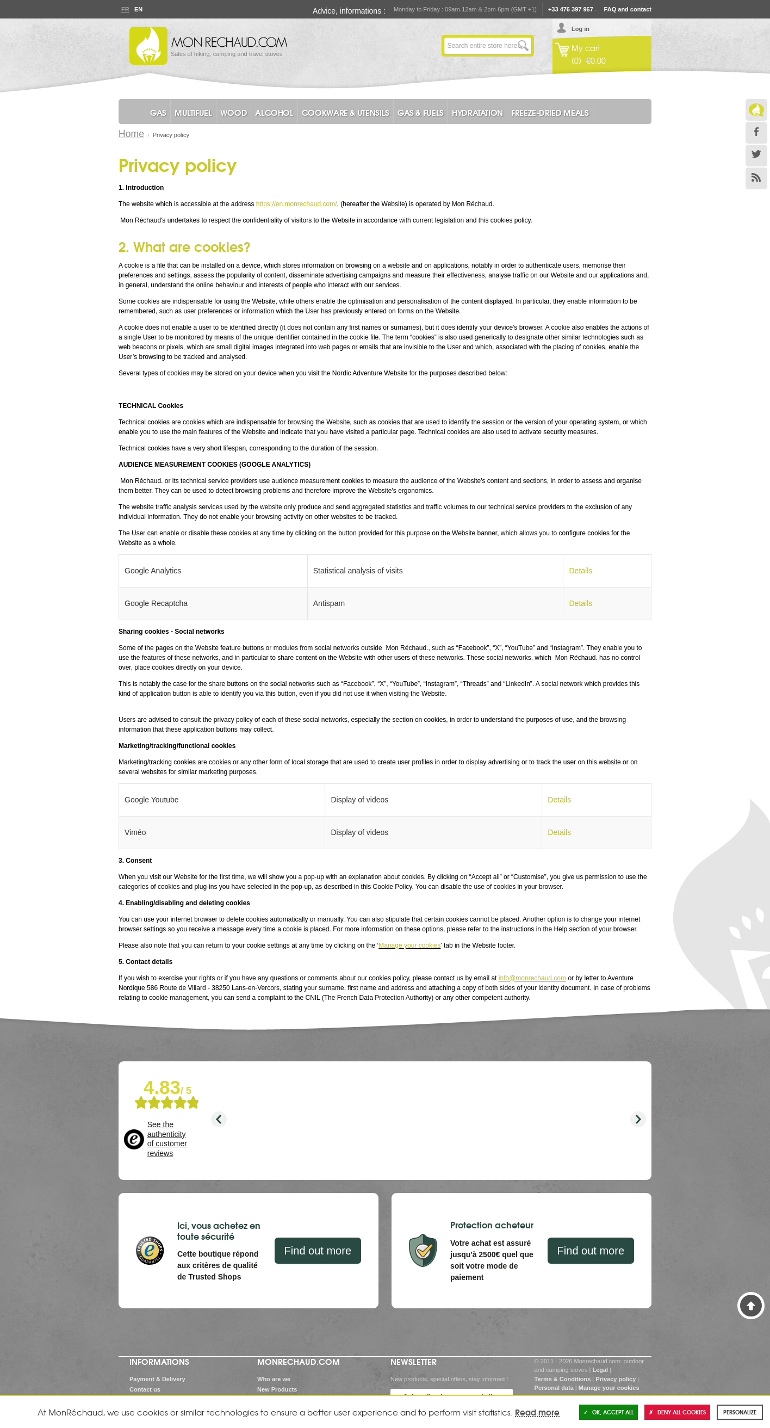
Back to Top (751, 1305)
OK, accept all (608, 1412)
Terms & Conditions (563, 1379)
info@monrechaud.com (532, 978)
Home (131, 133)
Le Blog (756, 110)
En (138, 9)
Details (580, 570)
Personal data (554, 1387)
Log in (580, 29)
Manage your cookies (409, 945)
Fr (125, 9)
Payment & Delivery (157, 1379)
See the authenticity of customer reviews (167, 1139)
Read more (537, 1411)
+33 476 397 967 (570, 9)
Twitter (756, 155)
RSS (756, 178)
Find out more (317, 1251)
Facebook (756, 133)
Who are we (273, 1379)
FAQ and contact (627, 9)
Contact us (144, 1389)
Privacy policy (615, 1379)
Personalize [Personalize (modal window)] (739, 1412)
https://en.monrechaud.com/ (296, 204)
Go (523, 46)
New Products (277, 1389)
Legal (600, 1370)
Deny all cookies (677, 1412)
